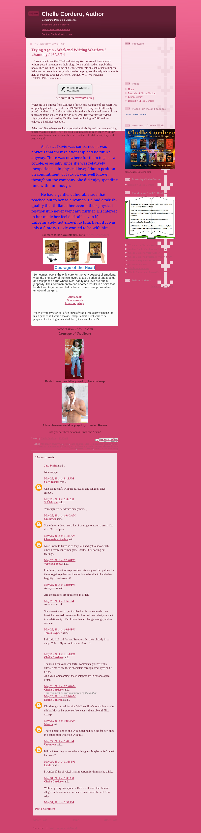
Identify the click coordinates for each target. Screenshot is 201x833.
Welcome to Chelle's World (143, 245)
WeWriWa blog (84, 97)
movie (73, 448)
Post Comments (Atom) (63, 828)
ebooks (106, 446)
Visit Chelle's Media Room (56, 29)
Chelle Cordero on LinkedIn (143, 272)
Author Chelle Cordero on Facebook (148, 249)
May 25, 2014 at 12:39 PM (59, 584)
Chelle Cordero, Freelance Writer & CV (150, 256)
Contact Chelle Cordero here (57, 34)
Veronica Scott (53, 563)
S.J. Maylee (51, 502)
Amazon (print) (74, 303)
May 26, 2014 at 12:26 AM (60, 686)
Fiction (114, 446)
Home (75, 819)
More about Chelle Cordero (142, 93)
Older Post (110, 819)
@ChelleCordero (137, 264)
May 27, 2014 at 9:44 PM (59, 741)
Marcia (48, 724)
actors (66, 444)
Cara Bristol (51, 481)
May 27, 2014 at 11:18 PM (59, 761)
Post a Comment (45, 808)
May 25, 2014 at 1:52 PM (59, 601)
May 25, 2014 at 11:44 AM (59, 535)
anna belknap (76, 444)
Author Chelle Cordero (135, 114)
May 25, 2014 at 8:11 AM (59, 478)
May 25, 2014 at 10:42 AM (60, 515)
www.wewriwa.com (97, 234)
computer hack (54, 446)
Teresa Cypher (53, 632)
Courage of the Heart (74, 267)
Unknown (50, 518)
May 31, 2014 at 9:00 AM (59, 778)
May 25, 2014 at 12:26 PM (59, 560)
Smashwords (75, 300)
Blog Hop (89, 444)
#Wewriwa (57, 444)
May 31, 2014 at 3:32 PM (59, 802)
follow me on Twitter (162, 286)
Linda (47, 765)
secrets (80, 448)
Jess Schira (51, 465)
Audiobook (75, 296)
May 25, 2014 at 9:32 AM (59, 499)
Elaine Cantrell (53, 699)
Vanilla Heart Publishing (106, 448)
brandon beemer (103, 444)
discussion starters (93, 446)
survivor (89, 448)
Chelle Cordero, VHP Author (144, 252)
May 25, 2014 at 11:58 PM (59, 654)
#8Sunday (46, 444)
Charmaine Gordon (56, 539)
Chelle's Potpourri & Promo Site (146, 260)
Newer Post (40, 819)
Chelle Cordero (53, 657)
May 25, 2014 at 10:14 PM (59, 629)
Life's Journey (135, 96)
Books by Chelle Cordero (55, 24)
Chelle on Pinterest (138, 268)
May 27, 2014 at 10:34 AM (60, 720)
